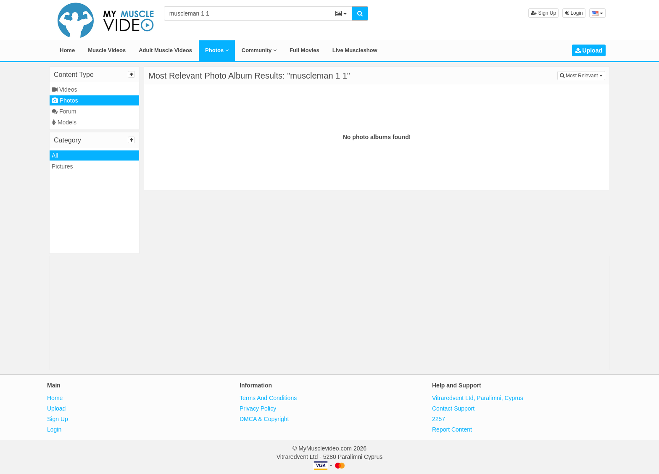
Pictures (62, 166)
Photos (217, 50)
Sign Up (543, 13)
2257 (438, 419)
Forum (64, 111)
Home (67, 50)
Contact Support (453, 408)
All (55, 155)
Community (259, 50)
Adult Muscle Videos (165, 50)
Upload (588, 50)
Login (574, 13)
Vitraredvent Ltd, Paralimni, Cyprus (477, 398)
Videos (64, 89)
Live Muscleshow (354, 50)
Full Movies (304, 50)
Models (64, 122)
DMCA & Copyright (264, 419)
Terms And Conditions (268, 398)
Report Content (452, 429)
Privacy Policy (258, 408)
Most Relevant (582, 75)
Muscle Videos (107, 50)
